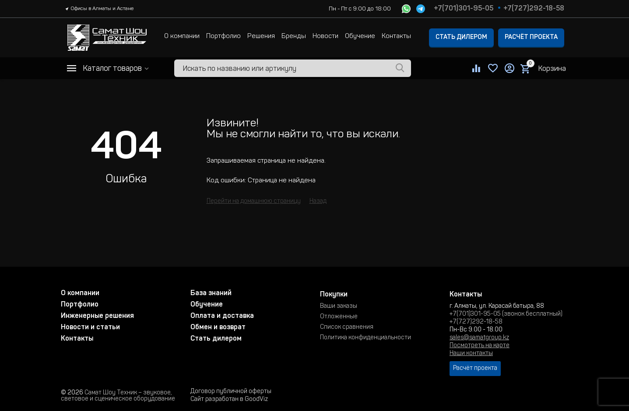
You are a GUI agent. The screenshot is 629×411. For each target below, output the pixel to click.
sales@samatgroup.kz (479, 338)
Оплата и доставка (222, 316)
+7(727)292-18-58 (533, 8)
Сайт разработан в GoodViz (229, 400)
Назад (318, 202)
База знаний (211, 293)
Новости (325, 36)
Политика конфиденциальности (365, 338)
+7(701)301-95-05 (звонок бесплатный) (506, 314)
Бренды (293, 36)
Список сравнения (346, 327)
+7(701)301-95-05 (463, 8)
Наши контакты (471, 354)
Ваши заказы (338, 306)
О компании (182, 36)
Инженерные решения (97, 316)
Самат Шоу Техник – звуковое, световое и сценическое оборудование (118, 396)
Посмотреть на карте (480, 346)
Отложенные (339, 317)
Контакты (396, 36)
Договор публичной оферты (230, 392)
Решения (261, 36)
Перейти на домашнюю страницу (254, 202)
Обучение (360, 36)
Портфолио (223, 36)
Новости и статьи (90, 327)
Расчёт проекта (531, 38)
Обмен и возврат (218, 327)
